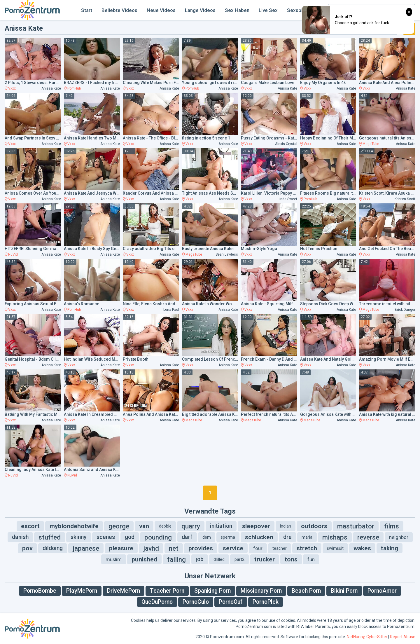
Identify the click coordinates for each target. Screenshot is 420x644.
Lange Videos (200, 10)
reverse (368, 537)
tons (291, 559)
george (118, 526)
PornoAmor (382, 590)
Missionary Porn (261, 590)
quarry (190, 526)
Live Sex (268, 10)
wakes (362, 548)
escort (30, 526)
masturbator (355, 526)
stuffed (49, 537)
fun (311, 559)
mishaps (334, 537)
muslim (114, 559)
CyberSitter (376, 636)
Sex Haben (237, 10)
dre (287, 537)
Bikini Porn (344, 590)
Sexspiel (297, 10)
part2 (239, 559)
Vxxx (12, 88)
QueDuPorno (157, 601)
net (173, 548)
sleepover (256, 526)
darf (187, 537)
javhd (151, 548)
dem (206, 537)
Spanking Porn (212, 590)
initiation (221, 526)
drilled (219, 559)
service (233, 548)
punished (144, 559)
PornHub (74, 88)
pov (27, 548)
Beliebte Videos (119, 10)
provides (200, 548)
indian (285, 526)
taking (389, 548)
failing (176, 559)
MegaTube (371, 144)
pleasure (121, 548)
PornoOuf (231, 601)
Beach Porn (306, 590)
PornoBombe (39, 590)
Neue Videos (161, 10)
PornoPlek (266, 601)
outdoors (314, 526)
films (391, 526)
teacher (279, 548)
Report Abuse (402, 636)
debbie (165, 526)
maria (307, 537)
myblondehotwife (74, 526)
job (200, 559)
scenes (106, 537)
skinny (79, 537)
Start (86, 10)
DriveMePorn (123, 590)
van (144, 526)
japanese (86, 548)
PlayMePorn (81, 590)
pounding (158, 537)
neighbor (398, 537)
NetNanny (356, 636)
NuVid (13, 254)
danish (20, 537)
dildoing (53, 548)
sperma (228, 537)
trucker (264, 559)
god (129, 537)
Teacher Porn (167, 590)
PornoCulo (196, 601)
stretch (307, 548)
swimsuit (335, 548)
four (257, 548)
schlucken (259, 537)
